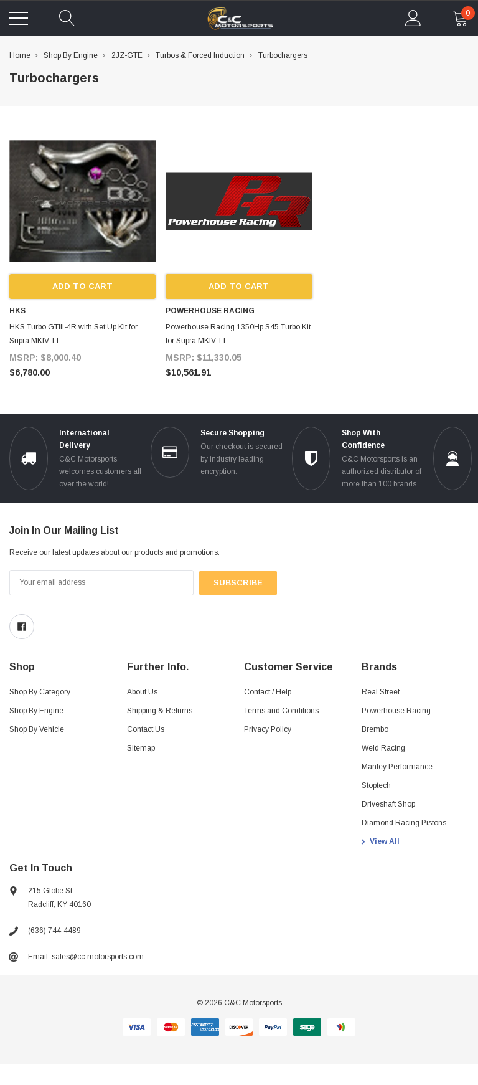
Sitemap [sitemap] (141, 748)
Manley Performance (397, 766)
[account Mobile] (413, 18)
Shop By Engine (36, 710)
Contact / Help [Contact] (267, 692)
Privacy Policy (267, 729)
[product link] (82, 201)
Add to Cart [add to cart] (82, 286)
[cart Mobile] (460, 18)
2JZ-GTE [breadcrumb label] (127, 55)
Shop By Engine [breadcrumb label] (71, 55)
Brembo (375, 729)
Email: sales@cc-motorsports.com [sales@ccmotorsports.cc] (86, 956)
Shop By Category (39, 692)
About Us (142, 692)
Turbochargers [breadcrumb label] (282, 55)
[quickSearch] (67, 18)
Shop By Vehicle (36, 729)
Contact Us (145, 729)
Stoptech (376, 785)
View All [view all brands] (385, 841)
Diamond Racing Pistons (404, 822)
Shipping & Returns (159, 710)
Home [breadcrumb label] (19, 55)
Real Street (381, 692)
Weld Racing (383, 748)
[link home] (240, 18)
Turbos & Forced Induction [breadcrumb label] (200, 55)
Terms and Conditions (281, 710)
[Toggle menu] (18, 18)
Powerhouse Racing (396, 710)
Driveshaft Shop (388, 804)
